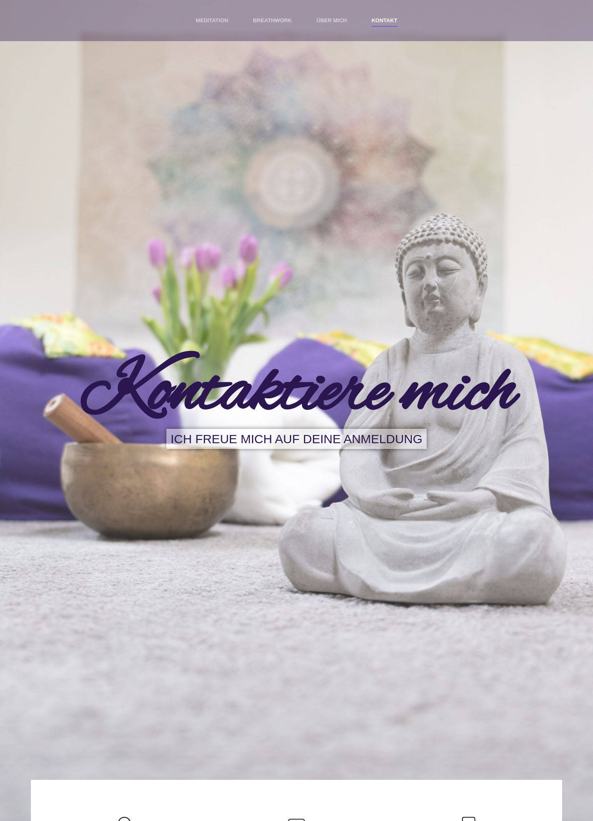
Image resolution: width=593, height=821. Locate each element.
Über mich (332, 20)
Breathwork (272, 20)
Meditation (212, 20)
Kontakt (384, 20)
